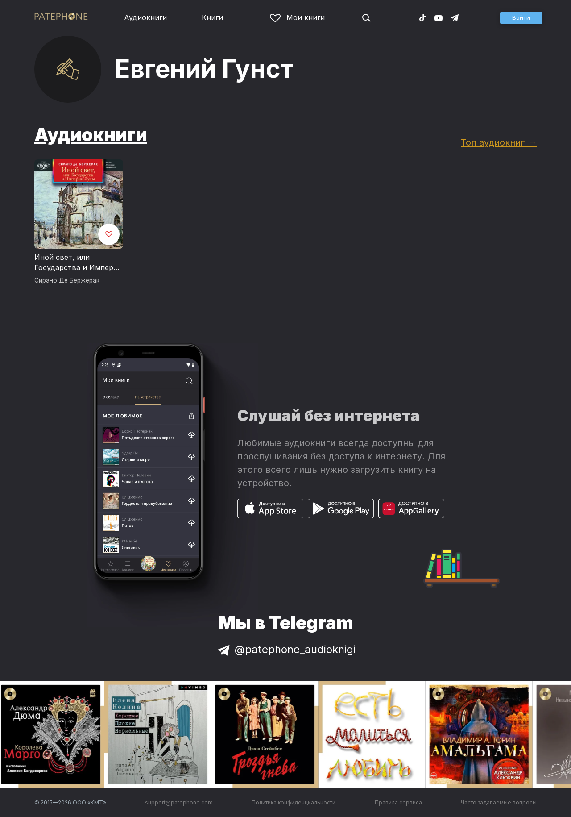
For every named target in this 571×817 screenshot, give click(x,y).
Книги (212, 17)
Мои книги (297, 17)
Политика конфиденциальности (293, 802)
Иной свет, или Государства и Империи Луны (78, 263)
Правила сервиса (398, 802)
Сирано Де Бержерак (66, 280)
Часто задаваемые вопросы (499, 802)
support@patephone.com (179, 802)
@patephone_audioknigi (285, 649)
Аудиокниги (145, 17)
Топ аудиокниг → (499, 142)
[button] (521, 18)
